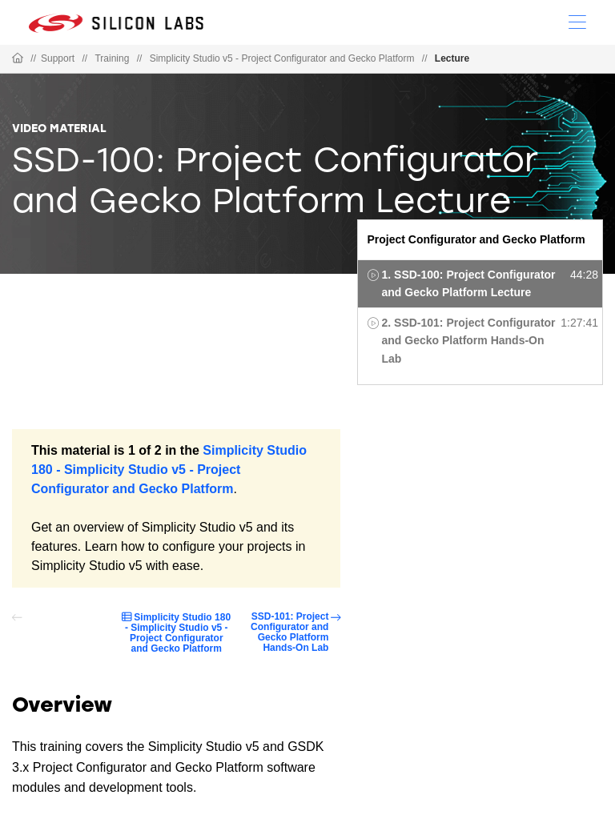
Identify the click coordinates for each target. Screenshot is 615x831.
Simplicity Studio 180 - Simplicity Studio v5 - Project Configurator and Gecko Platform (169, 470)
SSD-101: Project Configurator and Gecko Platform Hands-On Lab (289, 632)
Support (57, 58)
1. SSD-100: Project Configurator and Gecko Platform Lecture (469, 283)
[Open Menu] (577, 21)
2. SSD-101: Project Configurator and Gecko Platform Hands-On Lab (469, 340)
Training (111, 58)
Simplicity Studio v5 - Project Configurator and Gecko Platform (282, 58)
